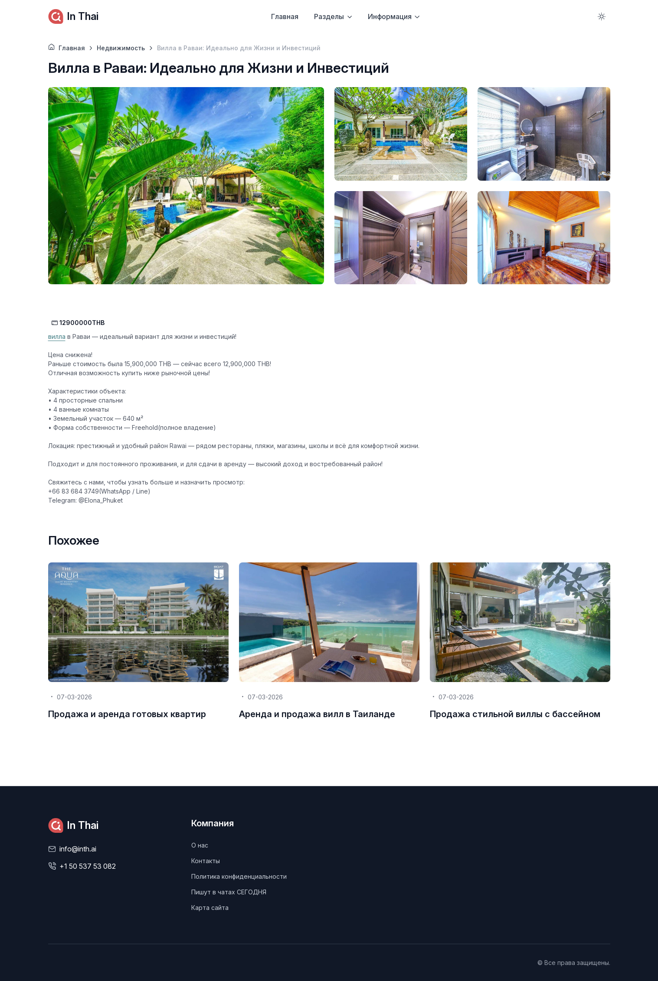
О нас (199, 845)
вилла (56, 336)
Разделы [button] (329, 16)
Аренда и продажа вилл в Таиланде (317, 714)
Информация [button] (390, 16)
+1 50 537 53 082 (87, 866)
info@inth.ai (77, 849)
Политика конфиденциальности (239, 876)
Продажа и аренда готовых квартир (127, 714)
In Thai (73, 16)
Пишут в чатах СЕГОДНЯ (228, 892)
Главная (284, 16)
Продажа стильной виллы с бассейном (515, 714)
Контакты (205, 860)
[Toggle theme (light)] (601, 16)
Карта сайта (210, 907)
